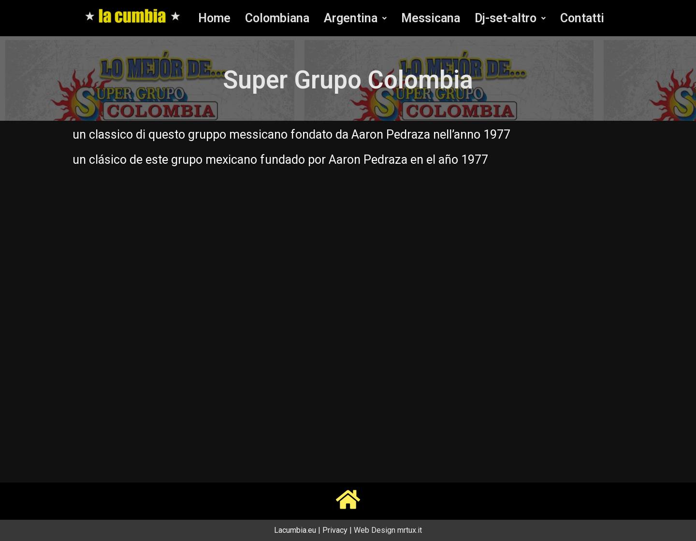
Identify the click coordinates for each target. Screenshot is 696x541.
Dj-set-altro (510, 18)
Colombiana (277, 18)
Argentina (355, 18)
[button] (355, 18)
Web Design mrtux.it (388, 530)
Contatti (582, 18)
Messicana (430, 18)
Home (214, 18)
